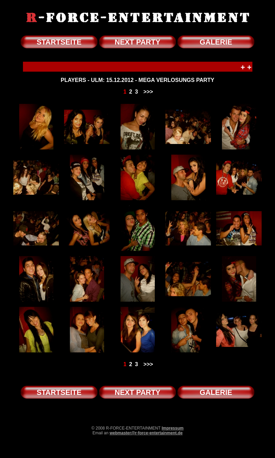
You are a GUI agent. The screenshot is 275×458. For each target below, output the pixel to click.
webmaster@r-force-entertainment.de (146, 433)
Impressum (173, 428)
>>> (148, 92)
